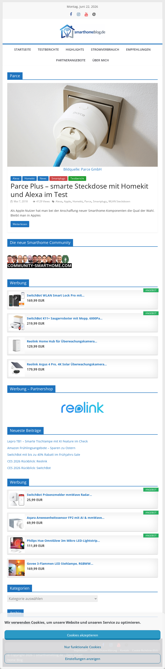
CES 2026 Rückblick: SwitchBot (29, 468)
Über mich (100, 60)
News (43, 178)
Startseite (22, 49)
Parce (87, 201)
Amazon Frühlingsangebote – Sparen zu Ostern (41, 448)
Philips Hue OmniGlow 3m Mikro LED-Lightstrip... (63, 541)
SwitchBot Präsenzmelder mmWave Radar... (59, 495)
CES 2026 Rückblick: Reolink (27, 461)
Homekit (29, 178)
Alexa (16, 178)
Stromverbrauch (105, 49)
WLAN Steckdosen (119, 201)
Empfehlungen (138, 49)
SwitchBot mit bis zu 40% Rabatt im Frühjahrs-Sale (43, 455)
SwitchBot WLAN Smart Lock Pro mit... (55, 295)
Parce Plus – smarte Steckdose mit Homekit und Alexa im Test (79, 190)
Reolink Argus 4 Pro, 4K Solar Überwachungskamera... (67, 364)
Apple (67, 201)
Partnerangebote (71, 60)
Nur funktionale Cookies (82, 647)
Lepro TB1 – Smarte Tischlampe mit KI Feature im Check (47, 441)
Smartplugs (58, 178)
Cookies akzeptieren (82, 635)
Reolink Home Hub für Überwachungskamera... (62, 341)
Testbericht (77, 178)
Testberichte (48, 49)
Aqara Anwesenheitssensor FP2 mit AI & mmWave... (65, 518)
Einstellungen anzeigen (82, 659)
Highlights (75, 49)
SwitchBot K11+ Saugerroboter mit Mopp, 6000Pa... (64, 318)
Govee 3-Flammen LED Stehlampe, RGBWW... (60, 564)
